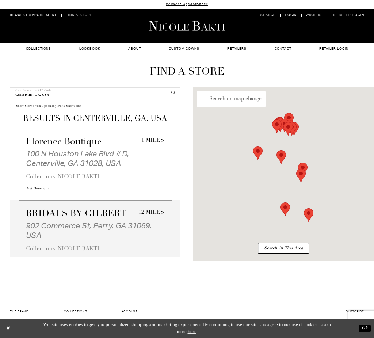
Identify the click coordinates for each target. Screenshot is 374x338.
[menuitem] (33, 15)
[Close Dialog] (8, 328)
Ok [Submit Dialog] (365, 328)
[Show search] (268, 15)
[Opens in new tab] (37, 188)
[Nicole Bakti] (187, 26)
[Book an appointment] (33, 15)
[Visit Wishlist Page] (315, 15)
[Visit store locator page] (79, 15)
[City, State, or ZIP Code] (95, 93)
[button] (290, 15)
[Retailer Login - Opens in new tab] (349, 15)
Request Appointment (187, 4)
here (192, 332)
